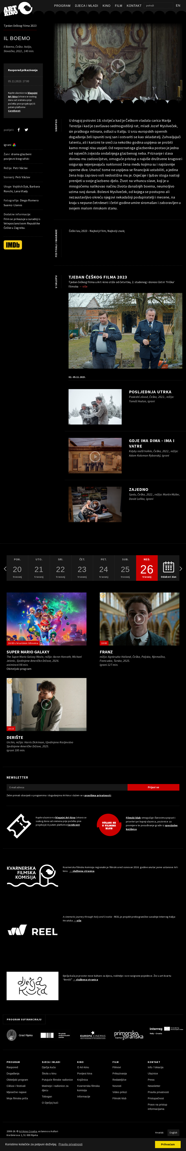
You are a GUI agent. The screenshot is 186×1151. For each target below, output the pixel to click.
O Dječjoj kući (50, 1102)
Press (151, 1079)
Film (118, 5)
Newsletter (154, 1085)
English (173, 1132)
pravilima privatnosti (97, 795)
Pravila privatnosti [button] (70, 1144)
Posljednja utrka (150, 392)
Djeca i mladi (86, 5)
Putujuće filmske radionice (57, 1079)
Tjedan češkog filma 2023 (20, 25)
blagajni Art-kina (65, 817)
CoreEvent (14, 110)
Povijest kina (84, 1073)
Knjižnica (82, 1079)
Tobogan (47, 1096)
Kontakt (134, 5)
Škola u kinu (49, 1073)
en (178, 5)
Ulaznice (153, 1073)
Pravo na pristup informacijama (157, 1106)
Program (62, 5)
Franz (106, 652)
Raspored (12, 1067)
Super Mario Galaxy (28, 652)
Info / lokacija (155, 1067)
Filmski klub (133, 817)
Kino (107, 5)
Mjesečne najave (17, 1092)
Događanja (13, 1073)
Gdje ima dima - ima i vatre (151, 443)
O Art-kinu (83, 1067)
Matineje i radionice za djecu (55, 1088)
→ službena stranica (81, 871)
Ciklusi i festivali (16, 1085)
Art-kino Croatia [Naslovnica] (28, 1131)
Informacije (83, 1096)
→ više (83, 286)
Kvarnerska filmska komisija (88, 1088)
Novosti (117, 1085)
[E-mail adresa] (67, 787)
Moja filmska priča (17, 1098)
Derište (15, 737)
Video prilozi (120, 1092)
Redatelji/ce (119, 1079)
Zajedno (138, 489)
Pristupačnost (156, 1098)
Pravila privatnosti (158, 1092)
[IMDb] (13, 244)
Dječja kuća (49, 1067)
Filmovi (117, 1067)
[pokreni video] (118, 66)
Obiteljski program (17, 1079)
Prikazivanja (120, 1073)
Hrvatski (159, 1132)
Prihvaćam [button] (168, 1144)
